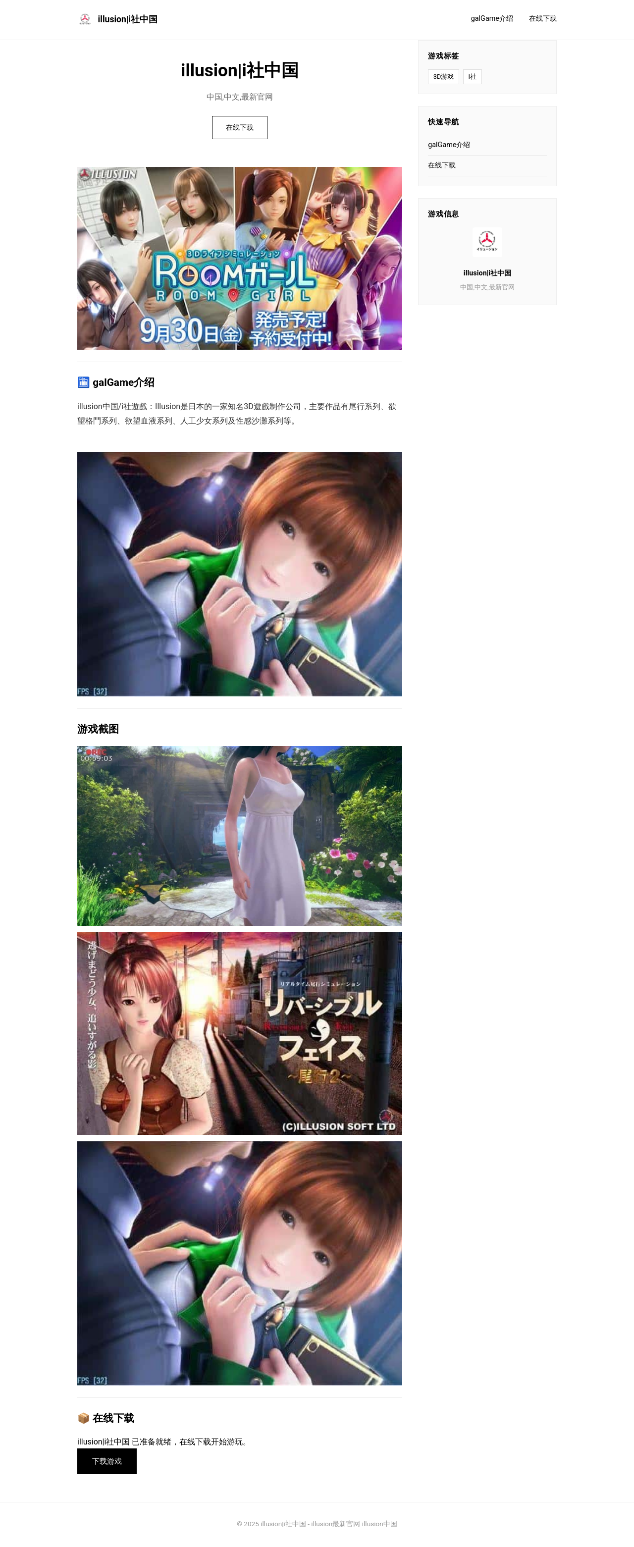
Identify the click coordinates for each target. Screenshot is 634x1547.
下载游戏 (108, 1462)
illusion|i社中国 (117, 20)
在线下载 (543, 18)
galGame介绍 (492, 18)
